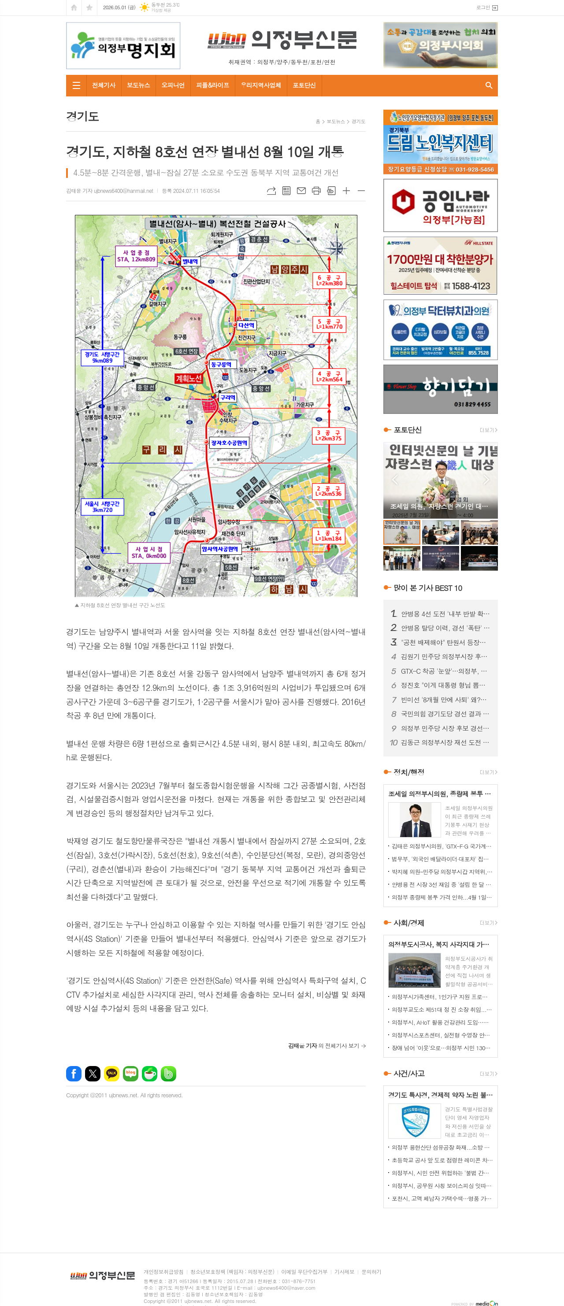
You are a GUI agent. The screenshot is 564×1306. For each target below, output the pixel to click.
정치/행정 (408, 772)
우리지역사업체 (261, 85)
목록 (286, 190)
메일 (301, 190)
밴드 (168, 1073)
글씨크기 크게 (346, 190)
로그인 (483, 7)
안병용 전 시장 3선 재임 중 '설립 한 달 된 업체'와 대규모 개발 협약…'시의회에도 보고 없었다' (442, 884)
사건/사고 (408, 1073)
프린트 (316, 190)
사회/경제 (408, 923)
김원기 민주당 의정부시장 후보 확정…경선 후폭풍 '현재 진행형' (446, 656)
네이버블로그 (130, 1073)
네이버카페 (149, 1073)
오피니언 (173, 85)
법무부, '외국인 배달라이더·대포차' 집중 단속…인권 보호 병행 (442, 859)
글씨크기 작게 (361, 190)
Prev (394, 479)
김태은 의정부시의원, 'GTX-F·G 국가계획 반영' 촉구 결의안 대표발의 (442, 846)
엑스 (92, 1073)
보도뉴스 (138, 85)
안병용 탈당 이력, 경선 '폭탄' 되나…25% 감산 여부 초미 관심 (446, 627)
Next (486, 479)
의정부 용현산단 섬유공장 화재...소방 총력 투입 (442, 1147)
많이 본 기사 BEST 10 (427, 588)
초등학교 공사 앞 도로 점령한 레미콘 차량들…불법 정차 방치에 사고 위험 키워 (442, 1160)
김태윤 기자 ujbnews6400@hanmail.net (109, 190)
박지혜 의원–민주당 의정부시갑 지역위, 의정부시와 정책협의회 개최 (442, 871)
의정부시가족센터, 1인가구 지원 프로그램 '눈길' (442, 996)
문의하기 (371, 1272)
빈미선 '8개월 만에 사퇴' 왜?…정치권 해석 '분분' (446, 699)
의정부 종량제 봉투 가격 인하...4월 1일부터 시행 (442, 897)
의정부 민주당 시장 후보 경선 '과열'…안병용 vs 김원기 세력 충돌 (446, 728)
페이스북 (74, 1073)
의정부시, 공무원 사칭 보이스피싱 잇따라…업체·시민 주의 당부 (442, 1185)
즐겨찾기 (89, 7)
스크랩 (331, 190)
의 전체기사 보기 (323, 1045)
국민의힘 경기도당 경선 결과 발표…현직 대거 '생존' (446, 713)
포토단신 (304, 85)
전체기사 (103, 85)
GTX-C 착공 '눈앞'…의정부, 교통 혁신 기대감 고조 (446, 671)
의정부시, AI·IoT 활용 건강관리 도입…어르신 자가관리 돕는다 (442, 1022)
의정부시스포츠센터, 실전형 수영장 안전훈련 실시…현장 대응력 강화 (442, 1035)
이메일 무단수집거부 (304, 1272)
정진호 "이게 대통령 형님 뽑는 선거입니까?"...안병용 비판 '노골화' (446, 685)
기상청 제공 (161, 10)
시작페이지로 (74, 7)
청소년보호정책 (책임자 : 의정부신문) (232, 1272)
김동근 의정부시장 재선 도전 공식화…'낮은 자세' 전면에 (446, 742)
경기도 (358, 121)
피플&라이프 (212, 85)
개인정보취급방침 (163, 1272)
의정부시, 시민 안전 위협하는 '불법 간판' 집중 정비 (442, 1173)
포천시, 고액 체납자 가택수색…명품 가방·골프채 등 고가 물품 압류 (442, 1198)
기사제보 (344, 1272)
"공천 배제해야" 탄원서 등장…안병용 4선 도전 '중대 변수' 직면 (446, 642)
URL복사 (271, 190)
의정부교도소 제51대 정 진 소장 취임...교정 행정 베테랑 (442, 1009)
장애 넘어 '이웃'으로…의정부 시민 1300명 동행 (442, 1048)
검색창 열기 (489, 85)
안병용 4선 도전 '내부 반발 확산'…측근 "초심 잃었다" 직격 (446, 613)
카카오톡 (111, 1073)
